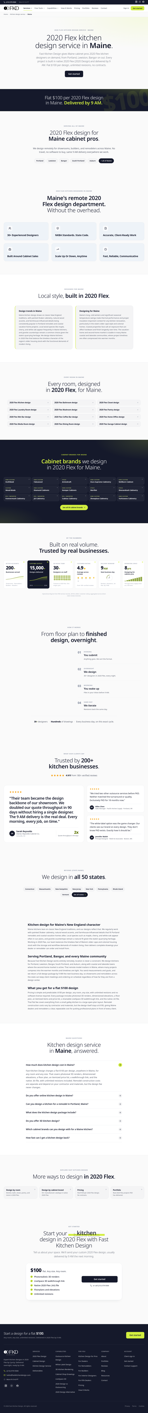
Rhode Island (118, 889)
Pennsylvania (103, 889)
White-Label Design (63, 1364)
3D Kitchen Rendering (64, 1369)
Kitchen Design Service (42, 1366)
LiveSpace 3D (61, 1379)
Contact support (130, 1366)
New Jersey (76, 889)
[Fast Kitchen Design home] (11, 8)
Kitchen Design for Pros (87, 1356)
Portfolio (85, 8)
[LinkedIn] (136, 2)
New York (89, 889)
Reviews (95, 8)
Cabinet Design (39, 1361)
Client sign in (129, 1356)
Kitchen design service (17, 14)
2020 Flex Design (39, 1356)
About (103, 1356)
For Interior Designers (87, 1375)
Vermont (65, 894)
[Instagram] (140, 2)
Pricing (77, 8)
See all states (80, 894)
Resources (105, 1375)
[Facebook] (143, 2)
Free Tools (40, 8)
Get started (137, 8)
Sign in (126, 8)
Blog (103, 1371)
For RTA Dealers (84, 1380)
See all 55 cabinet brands (74, 507)
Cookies (141, 1406)
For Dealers (83, 1361)
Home (6, 14)
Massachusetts (45, 889)
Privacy (127, 1406)
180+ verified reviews (87, 775)
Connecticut (29, 889)
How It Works (66, 8)
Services (27, 8)
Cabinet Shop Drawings (65, 1374)
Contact (104, 8)
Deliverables (38, 1371)
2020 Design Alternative (65, 1392)
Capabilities (53, 8)
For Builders (83, 1371)
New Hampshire (61, 889)
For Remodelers (84, 1366)
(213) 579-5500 (10, 2)
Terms (134, 1406)
